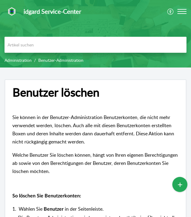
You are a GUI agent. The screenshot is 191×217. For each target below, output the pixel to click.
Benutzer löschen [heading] (55, 92)
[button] (170, 11)
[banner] (95, 34)
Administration (18, 60)
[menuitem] (170, 11)
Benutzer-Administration (60, 60)
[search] (95, 45)
